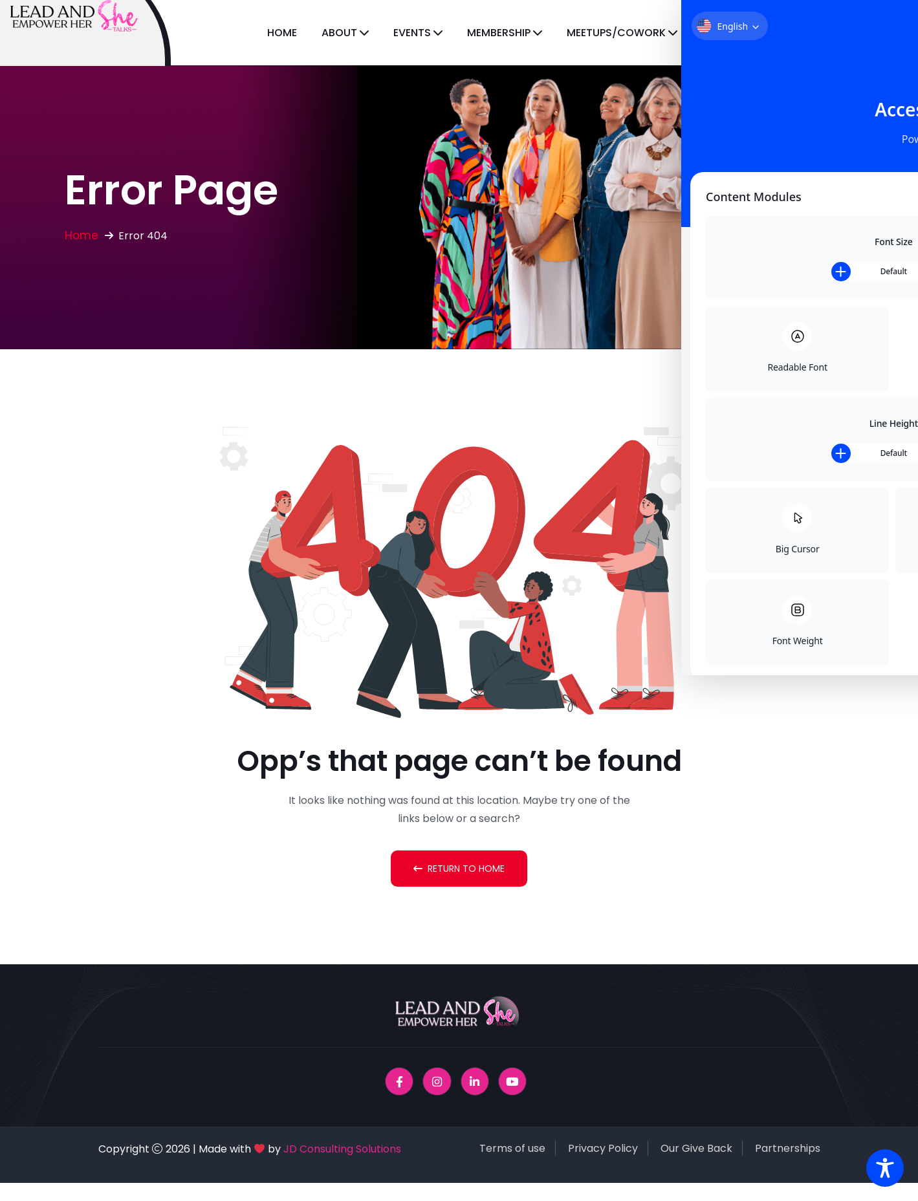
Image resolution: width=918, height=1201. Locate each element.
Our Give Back (696, 1149)
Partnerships (787, 1149)
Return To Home (459, 868)
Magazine (805, 32)
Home (282, 32)
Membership (498, 32)
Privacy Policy (603, 1149)
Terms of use (512, 1149)
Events (412, 32)
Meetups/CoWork (616, 32)
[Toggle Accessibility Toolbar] (885, 1168)
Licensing (728, 32)
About (339, 32)
